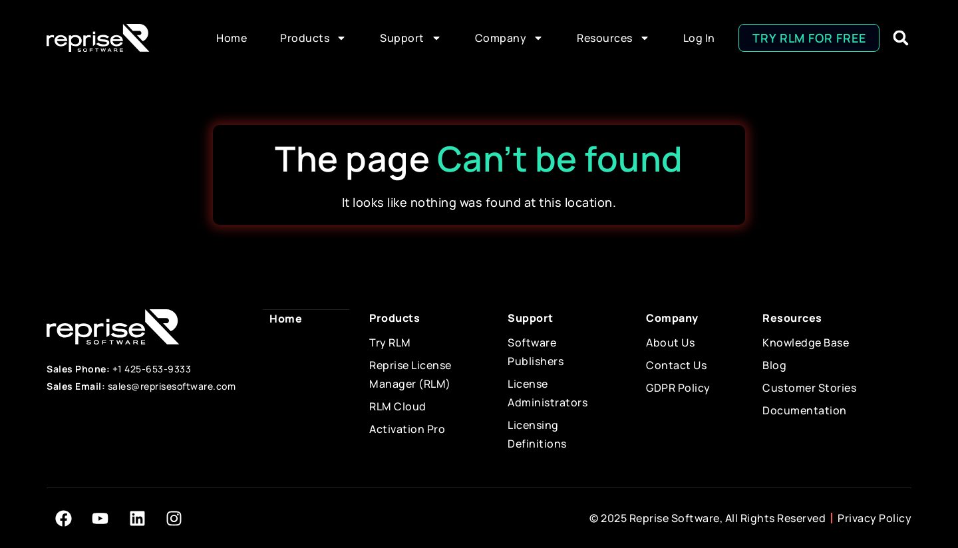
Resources (613, 38)
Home (231, 38)
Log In (699, 38)
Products (313, 38)
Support (411, 38)
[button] (900, 38)
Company (509, 38)
